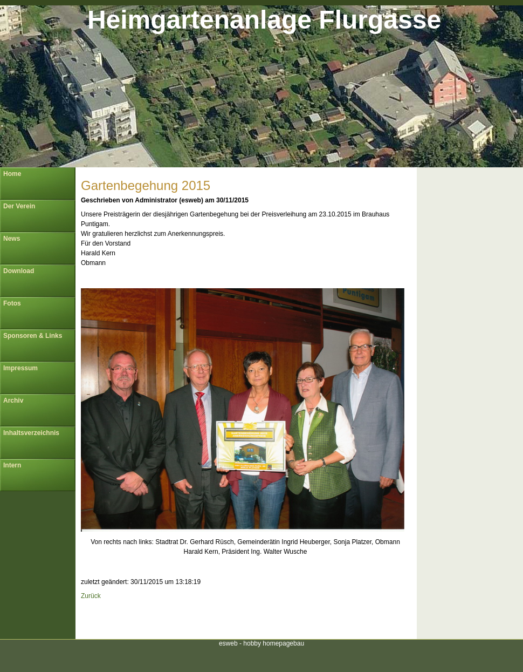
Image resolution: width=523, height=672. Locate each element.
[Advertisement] (245, 617)
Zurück (91, 596)
